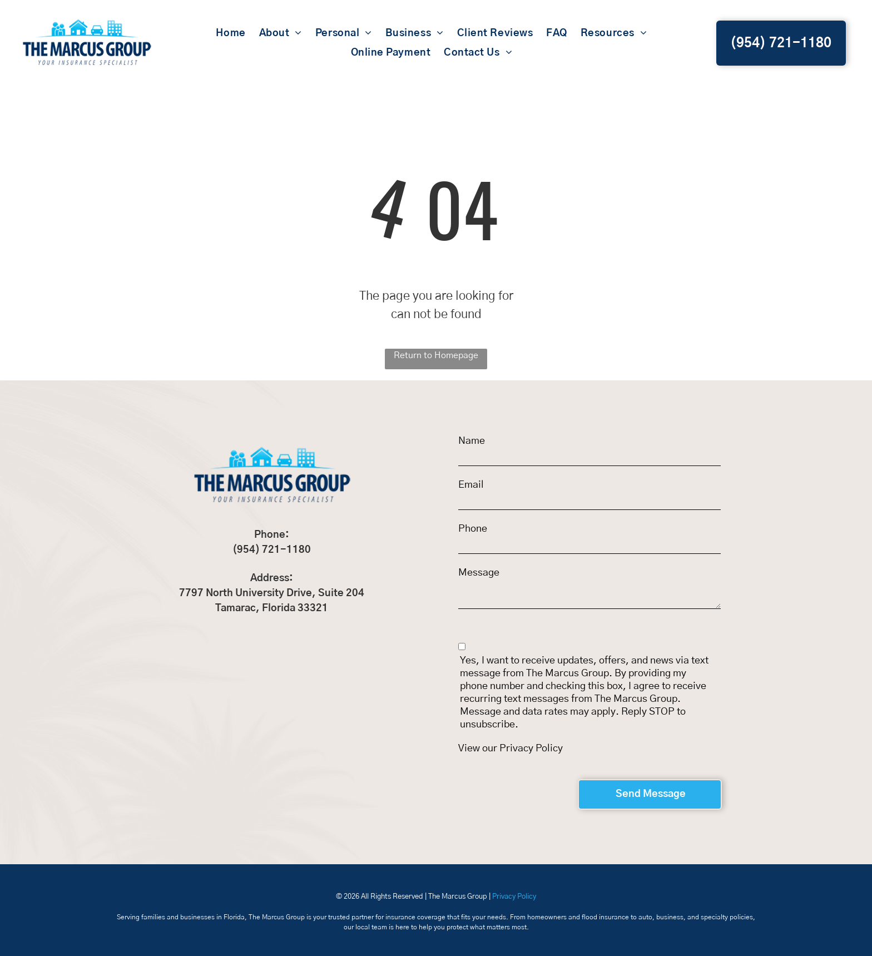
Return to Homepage (436, 355)
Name (471, 441)
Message (478, 573)
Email (471, 485)
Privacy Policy (531, 749)
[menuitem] (230, 33)
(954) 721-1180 (271, 550)
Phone (472, 529)
